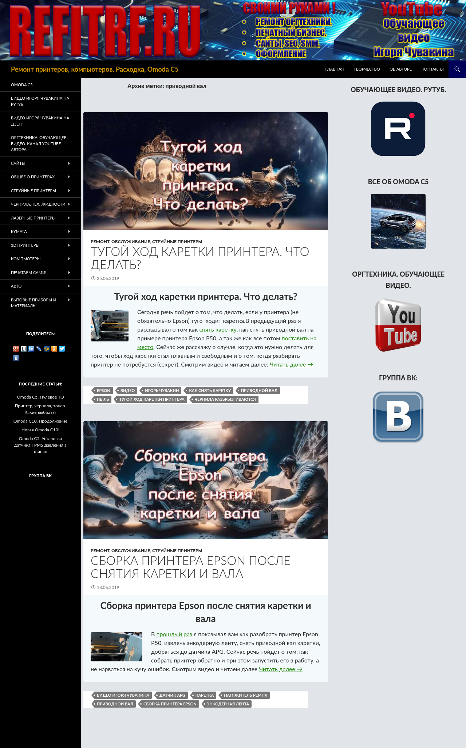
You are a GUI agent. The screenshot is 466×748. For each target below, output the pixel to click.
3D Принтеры (25, 245)
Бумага (19, 231)
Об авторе (401, 69)
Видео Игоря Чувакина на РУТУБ (40, 101)
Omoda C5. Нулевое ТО (40, 397)
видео (128, 390)
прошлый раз (175, 633)
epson (103, 390)
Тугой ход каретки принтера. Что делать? (200, 258)
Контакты (433, 69)
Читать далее (291, 364)
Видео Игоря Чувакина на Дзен (40, 120)
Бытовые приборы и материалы (33, 302)
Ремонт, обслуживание (120, 241)
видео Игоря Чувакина (123, 695)
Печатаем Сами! (28, 272)
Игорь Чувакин (162, 390)
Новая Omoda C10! (40, 429)
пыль (103, 399)
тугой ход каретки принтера (151, 399)
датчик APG (172, 695)
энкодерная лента (228, 703)
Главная (334, 69)
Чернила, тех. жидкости (38, 204)
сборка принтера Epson (170, 703)
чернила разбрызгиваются (225, 399)
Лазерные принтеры (33, 217)
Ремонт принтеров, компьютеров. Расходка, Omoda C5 (95, 69)
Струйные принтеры (177, 241)
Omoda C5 (22, 84)
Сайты (18, 163)
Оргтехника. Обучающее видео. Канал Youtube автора (38, 143)
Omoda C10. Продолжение (40, 421)
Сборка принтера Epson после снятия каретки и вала (191, 567)
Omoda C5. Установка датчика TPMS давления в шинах (40, 445)
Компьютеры (25, 258)
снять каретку (217, 329)
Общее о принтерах (33, 176)
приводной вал (259, 390)
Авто (16, 286)
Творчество (367, 69)
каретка (205, 695)
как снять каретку (210, 390)
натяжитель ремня (245, 695)
